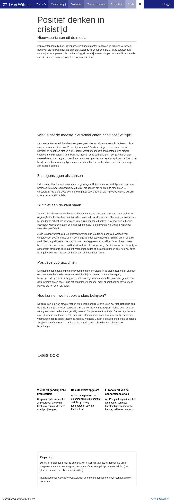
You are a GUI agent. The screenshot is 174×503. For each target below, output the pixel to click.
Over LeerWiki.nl (160, 498)
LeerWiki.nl (17, 4)
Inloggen (166, 4)
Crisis (131, 4)
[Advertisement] (87, 95)
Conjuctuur (117, 4)
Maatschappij (58, 4)
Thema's (41, 4)
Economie (76, 4)
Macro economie (96, 4)
